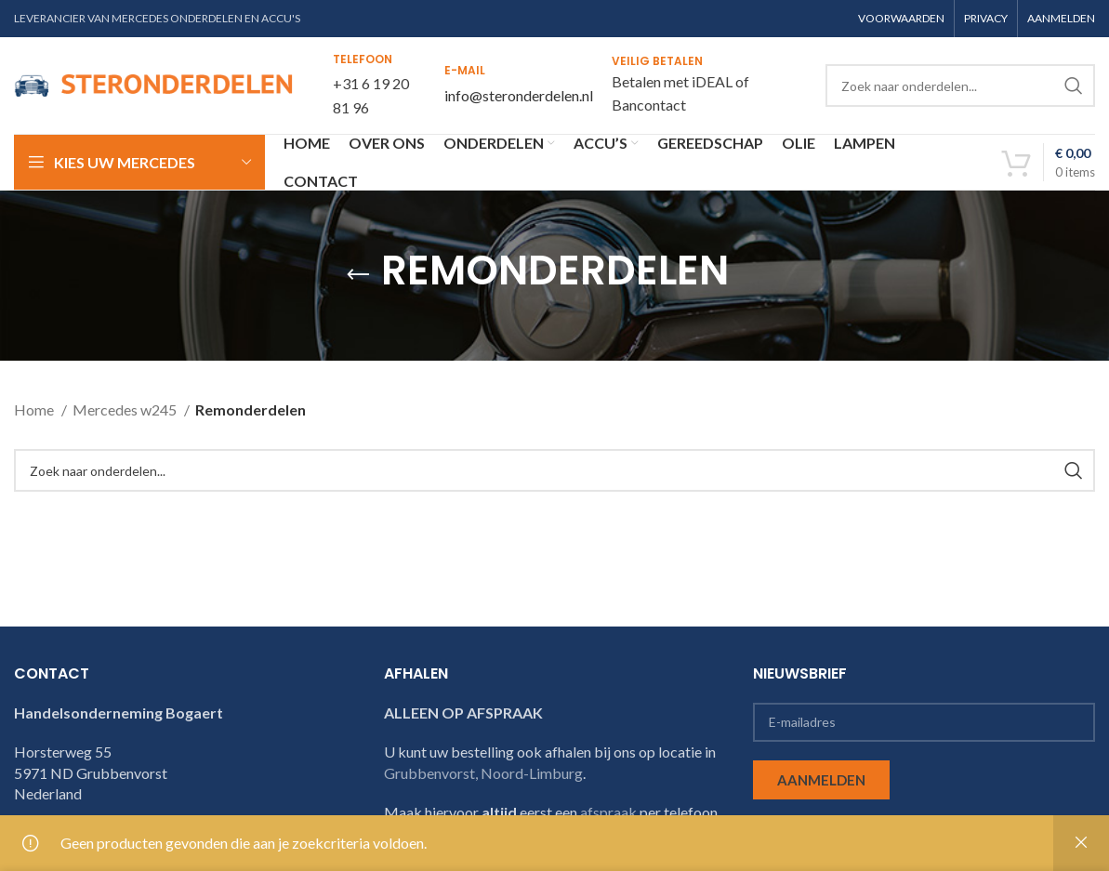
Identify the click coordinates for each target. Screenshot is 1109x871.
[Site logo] (153, 83)
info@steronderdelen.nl (518, 95)
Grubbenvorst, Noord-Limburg (483, 773)
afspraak (608, 812)
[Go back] (358, 275)
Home (35, 409)
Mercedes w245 (126, 409)
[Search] (960, 85)
